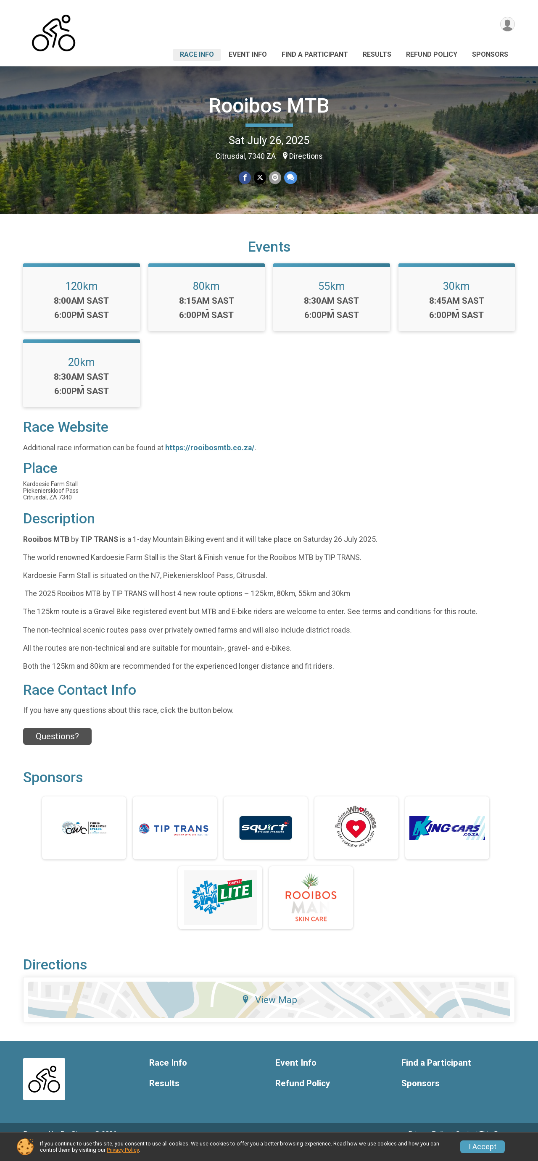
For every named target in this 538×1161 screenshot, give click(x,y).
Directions (306, 156)
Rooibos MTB (269, 106)
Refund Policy (431, 54)
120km (81, 298)
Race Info (197, 54)
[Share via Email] (275, 178)
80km (206, 298)
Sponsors (490, 54)
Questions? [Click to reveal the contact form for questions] (57, 748)
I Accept (482, 1147)
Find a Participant (315, 54)
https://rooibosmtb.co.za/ (210, 459)
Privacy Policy (123, 1150)
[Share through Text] (289, 178)
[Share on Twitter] (260, 178)
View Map (269, 1011)
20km (81, 374)
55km (331, 298)
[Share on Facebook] (245, 178)
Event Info (248, 54)
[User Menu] (507, 24)
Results (377, 54)
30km (456, 298)
